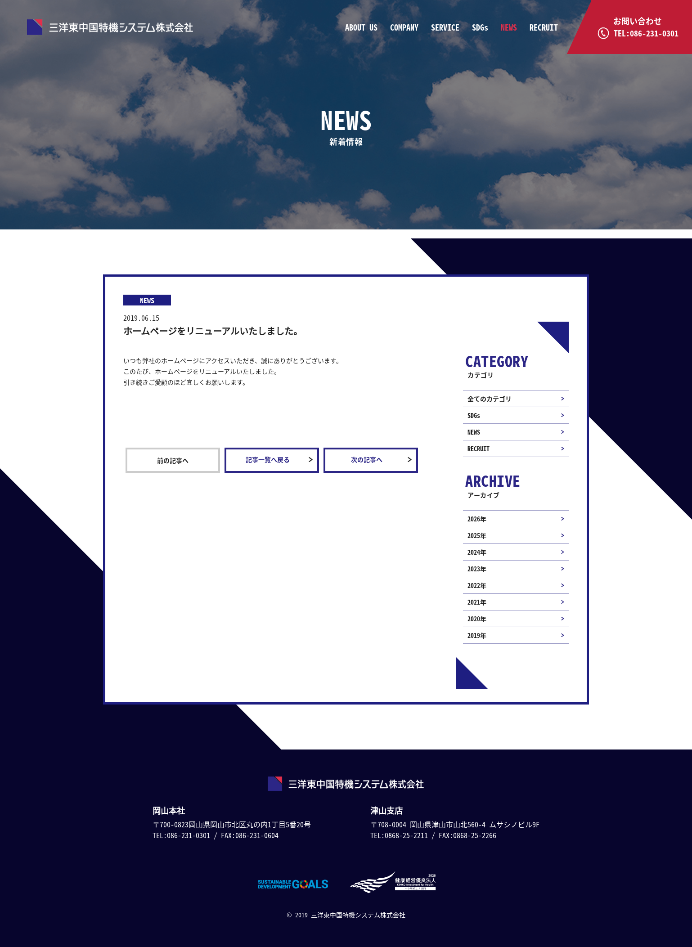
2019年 (476, 635)
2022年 (476, 585)
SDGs (480, 27)
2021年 (476, 601)
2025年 (476, 535)
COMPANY (404, 27)
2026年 (476, 518)
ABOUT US (361, 27)
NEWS (509, 27)
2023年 (476, 568)
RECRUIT (544, 27)
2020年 (476, 618)
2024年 (476, 552)
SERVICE (445, 27)
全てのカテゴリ (489, 398)
